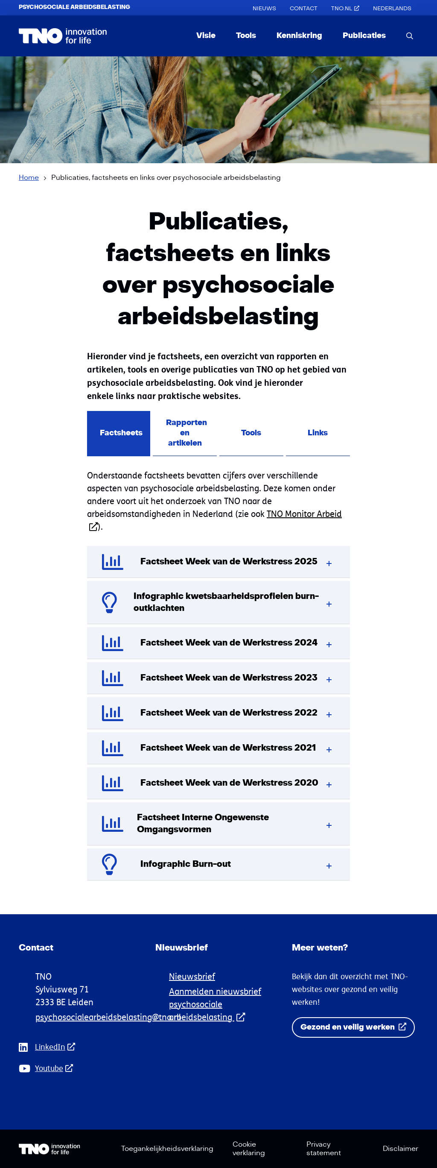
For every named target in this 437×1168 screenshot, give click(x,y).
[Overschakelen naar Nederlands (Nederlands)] (392, 9)
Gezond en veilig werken (353, 1027)
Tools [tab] (252, 433)
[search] (409, 36)
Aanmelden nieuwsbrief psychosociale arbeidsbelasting (215, 1004)
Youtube (56, 1068)
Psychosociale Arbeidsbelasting (74, 7)
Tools (246, 36)
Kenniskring (299, 36)
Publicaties (364, 36)
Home (29, 177)
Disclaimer (400, 1149)
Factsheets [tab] (121, 433)
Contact (304, 8)
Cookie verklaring (249, 1148)
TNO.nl (345, 8)
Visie (206, 36)
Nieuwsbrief (192, 976)
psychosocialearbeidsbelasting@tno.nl (108, 1017)
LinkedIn (57, 1047)
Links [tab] (318, 433)
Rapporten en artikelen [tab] (186, 433)
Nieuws (264, 8)
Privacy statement (323, 1148)
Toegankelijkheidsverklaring (167, 1149)
